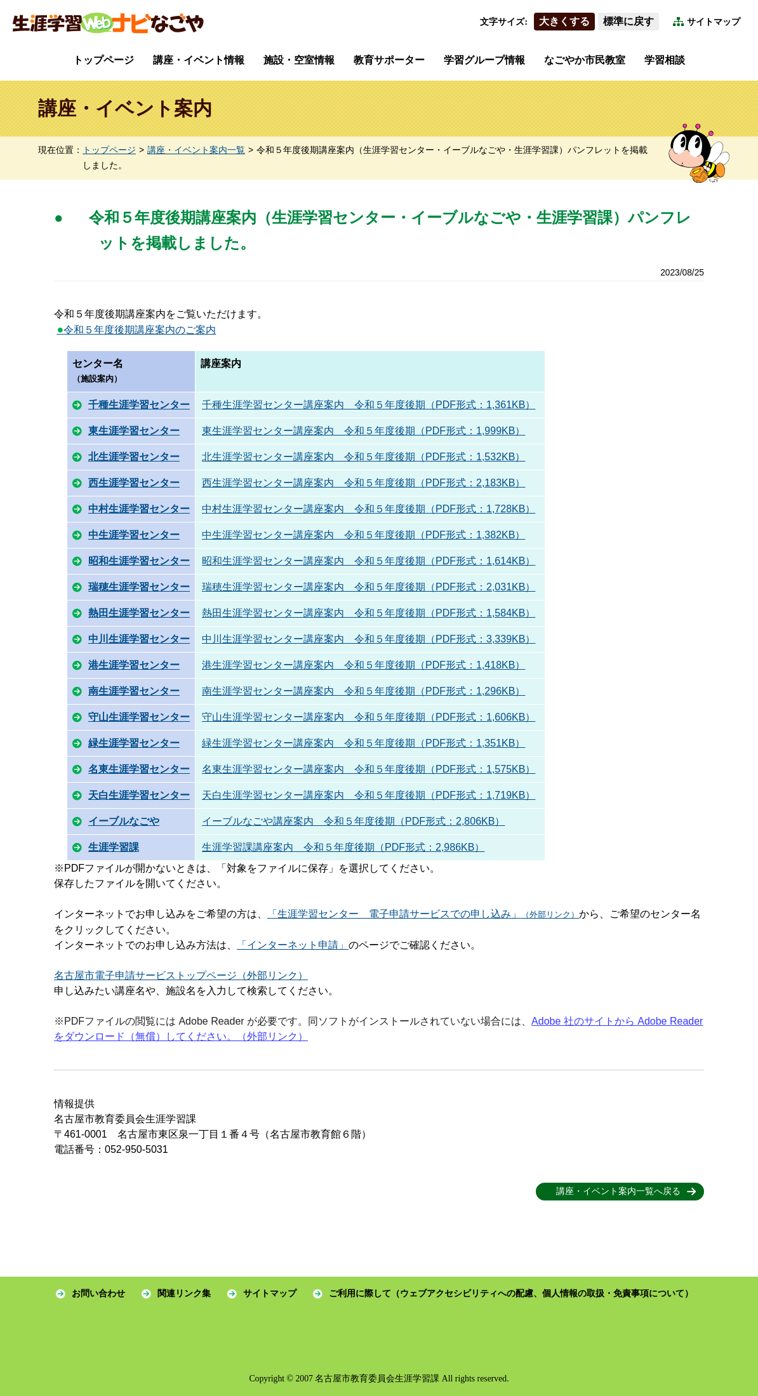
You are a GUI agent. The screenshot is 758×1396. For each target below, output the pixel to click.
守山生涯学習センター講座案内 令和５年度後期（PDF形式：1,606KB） (368, 717)
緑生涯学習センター (134, 743)
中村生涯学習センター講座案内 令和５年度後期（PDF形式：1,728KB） (368, 508)
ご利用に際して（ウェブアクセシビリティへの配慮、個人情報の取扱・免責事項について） (511, 1293)
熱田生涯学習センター (139, 613)
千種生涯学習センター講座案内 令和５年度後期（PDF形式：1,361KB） (368, 404)
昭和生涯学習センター (139, 560)
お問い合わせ (98, 1293)
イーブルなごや (123, 821)
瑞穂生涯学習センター (139, 587)
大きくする (564, 21)
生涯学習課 (113, 847)
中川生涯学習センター (139, 639)
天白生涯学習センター (139, 795)
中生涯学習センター (134, 534)
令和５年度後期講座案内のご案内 (136, 329)
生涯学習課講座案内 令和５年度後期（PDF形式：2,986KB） (343, 847)
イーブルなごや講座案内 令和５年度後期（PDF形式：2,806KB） (353, 821)
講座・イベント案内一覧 (196, 150)
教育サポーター (389, 60)
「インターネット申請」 (293, 945)
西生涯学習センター (134, 482)
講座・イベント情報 (198, 60)
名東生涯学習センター (139, 769)
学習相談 (664, 60)
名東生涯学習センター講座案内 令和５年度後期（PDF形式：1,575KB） (368, 769)
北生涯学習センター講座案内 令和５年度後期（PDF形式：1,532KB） (363, 456)
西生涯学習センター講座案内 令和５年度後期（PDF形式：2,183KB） (363, 482)
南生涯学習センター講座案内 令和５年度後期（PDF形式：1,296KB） (363, 691)
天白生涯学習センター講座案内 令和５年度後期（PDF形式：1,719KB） (368, 795)
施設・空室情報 (299, 60)
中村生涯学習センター (139, 508)
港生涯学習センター (134, 665)
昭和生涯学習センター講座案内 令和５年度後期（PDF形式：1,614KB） (368, 560)
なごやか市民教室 (584, 60)
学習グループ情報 (484, 60)
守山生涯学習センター (139, 717)
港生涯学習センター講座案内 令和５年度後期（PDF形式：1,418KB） (363, 665)
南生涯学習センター (134, 691)
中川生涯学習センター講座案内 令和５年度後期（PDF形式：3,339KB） (368, 639)
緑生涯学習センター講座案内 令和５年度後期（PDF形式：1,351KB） (363, 743)
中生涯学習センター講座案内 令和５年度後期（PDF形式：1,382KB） (363, 534)
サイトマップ (713, 22)
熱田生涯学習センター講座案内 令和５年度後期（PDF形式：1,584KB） (368, 613)
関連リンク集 (184, 1293)
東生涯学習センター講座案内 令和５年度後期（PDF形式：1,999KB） (363, 430)
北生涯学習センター (134, 456)
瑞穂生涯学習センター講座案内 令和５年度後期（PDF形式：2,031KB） (368, 587)
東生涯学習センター (134, 430)
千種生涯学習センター (139, 404)
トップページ (103, 60)
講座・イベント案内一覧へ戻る (618, 1191)
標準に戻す (628, 21)
